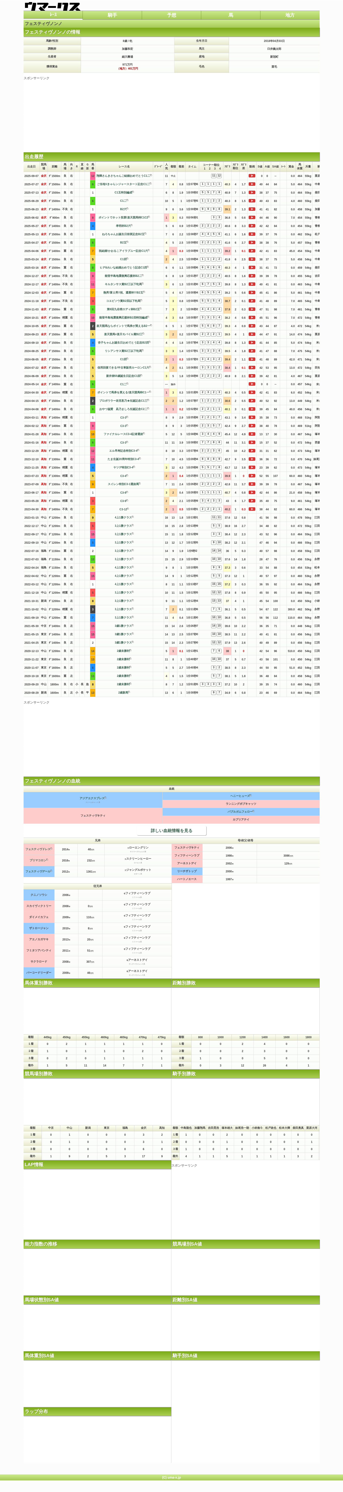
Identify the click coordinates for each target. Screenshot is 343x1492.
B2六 (123, 209)
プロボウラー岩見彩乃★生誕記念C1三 (123, 400)
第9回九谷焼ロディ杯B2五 (123, 309)
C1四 (123, 259)
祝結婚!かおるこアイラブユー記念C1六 (123, 250)
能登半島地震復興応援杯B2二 (123, 276)
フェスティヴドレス (37, 849)
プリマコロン (38, 860)
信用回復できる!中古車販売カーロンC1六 (123, 367)
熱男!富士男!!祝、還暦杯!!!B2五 (123, 292)
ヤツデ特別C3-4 (123, 467)
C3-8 (123, 492)
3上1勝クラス (123, 525)
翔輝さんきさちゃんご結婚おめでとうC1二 (123, 175)
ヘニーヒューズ (240, 796)
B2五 (123, 242)
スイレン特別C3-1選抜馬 (123, 484)
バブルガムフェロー (240, 811)
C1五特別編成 (123, 192)
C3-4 (123, 476)
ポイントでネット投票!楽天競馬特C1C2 (123, 217)
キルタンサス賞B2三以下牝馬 (123, 284)
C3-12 (123, 509)
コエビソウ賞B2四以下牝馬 (123, 301)
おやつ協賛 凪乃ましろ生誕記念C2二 (123, 409)
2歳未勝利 (123, 651)
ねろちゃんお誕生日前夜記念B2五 (123, 234)
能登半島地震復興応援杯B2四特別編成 (123, 317)
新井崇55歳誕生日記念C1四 (123, 376)
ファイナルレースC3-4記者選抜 (123, 434)
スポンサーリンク (36, 78)
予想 (171, 15)
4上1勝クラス (123, 517)
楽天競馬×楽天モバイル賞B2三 (123, 334)
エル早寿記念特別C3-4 (123, 450)
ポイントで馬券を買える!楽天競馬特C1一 (123, 392)
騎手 (112, 15)
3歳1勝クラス (123, 626)
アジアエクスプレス (92, 798)
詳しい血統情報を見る (171, 830)
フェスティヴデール (37, 871)
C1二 (123, 200)
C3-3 (123, 417)
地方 (290, 15)
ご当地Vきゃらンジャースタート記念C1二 (123, 184)
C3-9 (123, 501)
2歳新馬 (123, 692)
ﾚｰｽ (53, 14)
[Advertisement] (171, 112)
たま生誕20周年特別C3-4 (123, 459)
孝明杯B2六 (123, 225)
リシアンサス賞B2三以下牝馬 (123, 351)
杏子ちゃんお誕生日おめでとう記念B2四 (123, 342)
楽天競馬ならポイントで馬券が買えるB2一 (123, 326)
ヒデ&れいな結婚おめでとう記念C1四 (123, 267)
